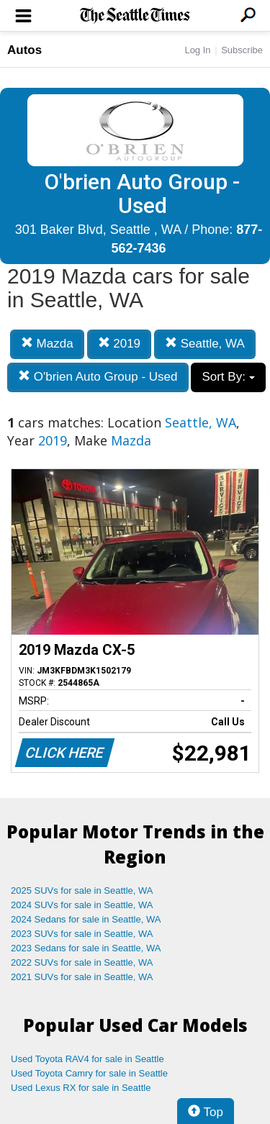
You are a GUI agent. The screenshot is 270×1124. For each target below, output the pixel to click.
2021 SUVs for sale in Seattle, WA (82, 976)
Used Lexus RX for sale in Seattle (80, 1087)
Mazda (47, 343)
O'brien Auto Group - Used (98, 377)
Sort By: (228, 377)
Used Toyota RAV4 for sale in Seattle (87, 1058)
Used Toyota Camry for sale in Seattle (89, 1073)
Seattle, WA (205, 343)
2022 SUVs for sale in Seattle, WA (82, 962)
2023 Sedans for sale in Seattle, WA (86, 948)
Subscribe (242, 50)
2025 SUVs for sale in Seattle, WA (82, 890)
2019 (119, 343)
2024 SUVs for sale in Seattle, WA (82, 904)
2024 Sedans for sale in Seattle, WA (86, 919)
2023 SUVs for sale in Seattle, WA (82, 933)
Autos (24, 50)
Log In (197, 50)
